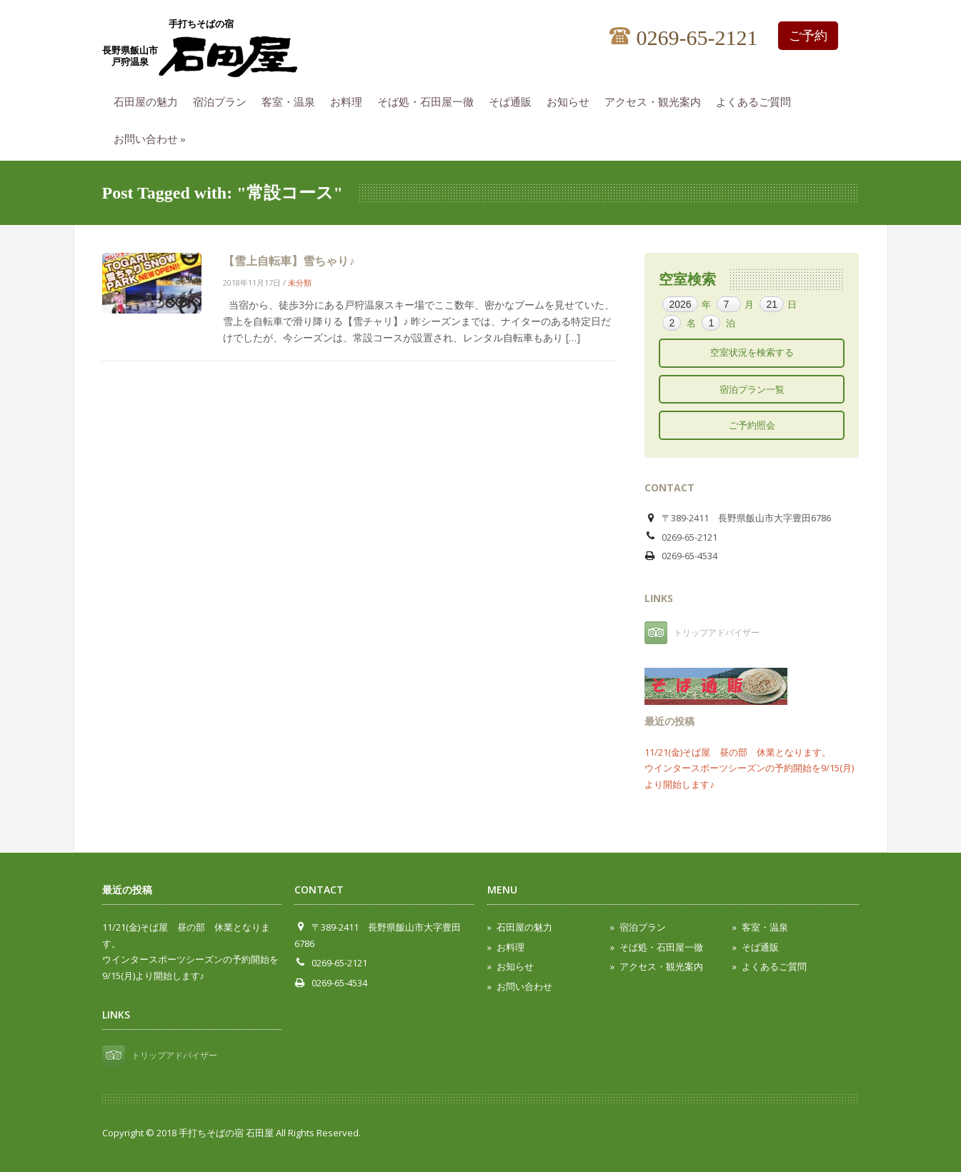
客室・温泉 (292, 100)
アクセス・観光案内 (656, 100)
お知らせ (572, 100)
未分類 (300, 282)
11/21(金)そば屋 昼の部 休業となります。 (737, 752)
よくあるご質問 (757, 100)
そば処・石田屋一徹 (429, 100)
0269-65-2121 (683, 38)
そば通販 (514, 100)
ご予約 (808, 36)
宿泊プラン (223, 100)
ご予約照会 (752, 425)
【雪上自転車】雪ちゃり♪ (288, 261)
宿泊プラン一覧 (752, 389)
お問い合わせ (153, 137)
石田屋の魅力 (149, 100)
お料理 (349, 100)
